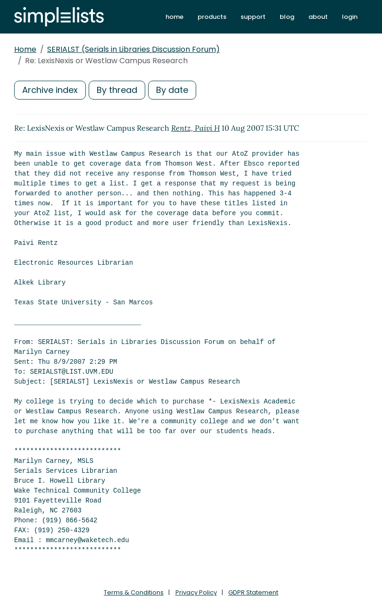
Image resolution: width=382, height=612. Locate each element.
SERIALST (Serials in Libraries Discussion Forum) (133, 49)
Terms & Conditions (134, 592)
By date (172, 90)
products (212, 16)
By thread (117, 90)
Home (25, 49)
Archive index (50, 90)
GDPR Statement (253, 592)
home (174, 16)
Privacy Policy (196, 592)
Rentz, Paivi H (195, 128)
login (349, 16)
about (318, 16)
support (253, 16)
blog (287, 16)
